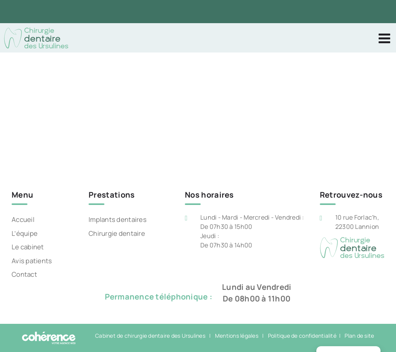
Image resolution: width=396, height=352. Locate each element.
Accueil (23, 219)
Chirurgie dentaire (117, 233)
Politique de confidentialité (302, 335)
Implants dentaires (118, 219)
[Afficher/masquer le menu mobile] (385, 38)
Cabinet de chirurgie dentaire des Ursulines (150, 335)
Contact (24, 274)
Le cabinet (28, 246)
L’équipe (25, 233)
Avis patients (32, 260)
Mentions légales (236, 335)
